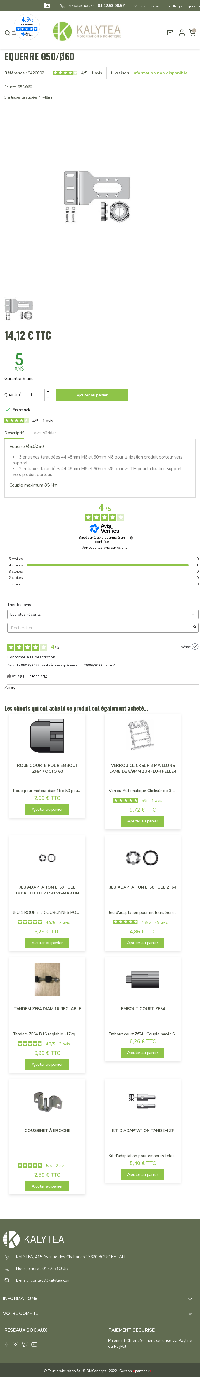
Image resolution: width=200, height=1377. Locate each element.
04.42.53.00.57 (109, 5)
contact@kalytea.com (50, 1280)
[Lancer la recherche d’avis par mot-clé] (194, 628)
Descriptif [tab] (14, 433)
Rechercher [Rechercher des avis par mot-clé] (100, 628)
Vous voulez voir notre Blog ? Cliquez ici (167, 6)
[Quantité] (36, 395)
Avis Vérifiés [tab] (45, 433)
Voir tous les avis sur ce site (104, 547)
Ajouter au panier (91, 395)
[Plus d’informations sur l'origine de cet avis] (195, 646)
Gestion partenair (135, 1371)
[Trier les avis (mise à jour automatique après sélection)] (103, 614)
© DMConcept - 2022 (99, 1371)
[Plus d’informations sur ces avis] (131, 538)
